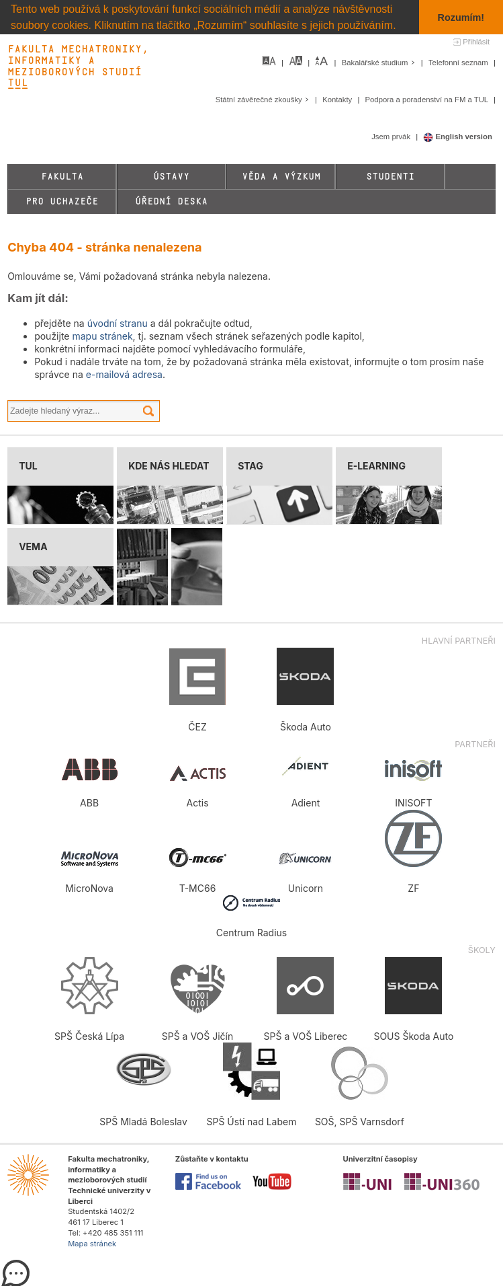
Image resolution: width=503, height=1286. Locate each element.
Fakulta (62, 176)
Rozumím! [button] (461, 17)
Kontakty (338, 100)
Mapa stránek (92, 1243)
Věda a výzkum (281, 176)
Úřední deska (171, 201)
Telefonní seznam (459, 63)
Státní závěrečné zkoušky (264, 100)
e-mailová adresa (124, 374)
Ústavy (171, 176)
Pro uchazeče (62, 201)
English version (457, 137)
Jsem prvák (391, 137)
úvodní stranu (117, 323)
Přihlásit (476, 42)
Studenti (390, 176)
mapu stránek (102, 336)
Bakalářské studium (380, 63)
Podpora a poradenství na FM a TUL (427, 100)
